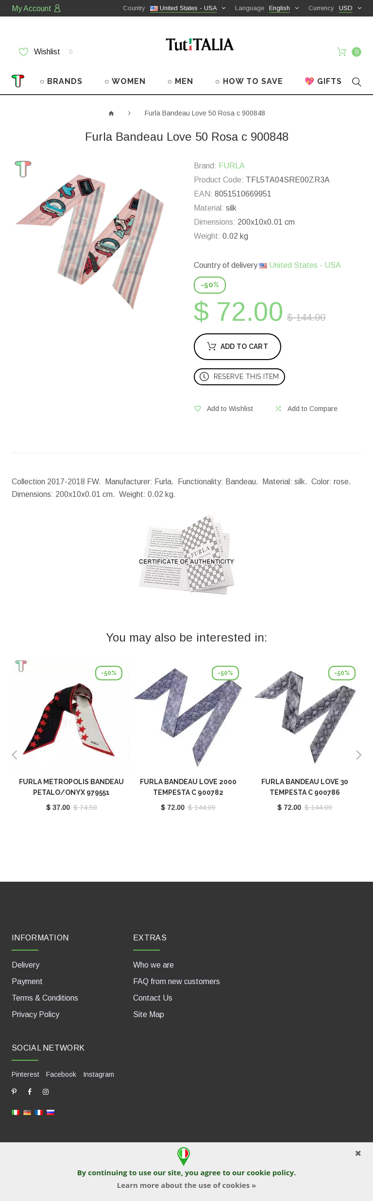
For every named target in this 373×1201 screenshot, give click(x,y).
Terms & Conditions (45, 998)
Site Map (148, 1014)
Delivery (25, 965)
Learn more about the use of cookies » (186, 1185)
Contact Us (152, 998)
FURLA (232, 166)
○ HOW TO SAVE (249, 81)
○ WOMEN (125, 81)
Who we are (153, 965)
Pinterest (25, 1074)
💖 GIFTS (323, 81)
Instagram (98, 1074)
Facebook (61, 1074)
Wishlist (45, 52)
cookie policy (270, 1172)
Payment (27, 981)
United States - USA (300, 265)
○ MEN (180, 81)
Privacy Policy (35, 1014)
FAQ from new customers (176, 981)
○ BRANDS (61, 81)
